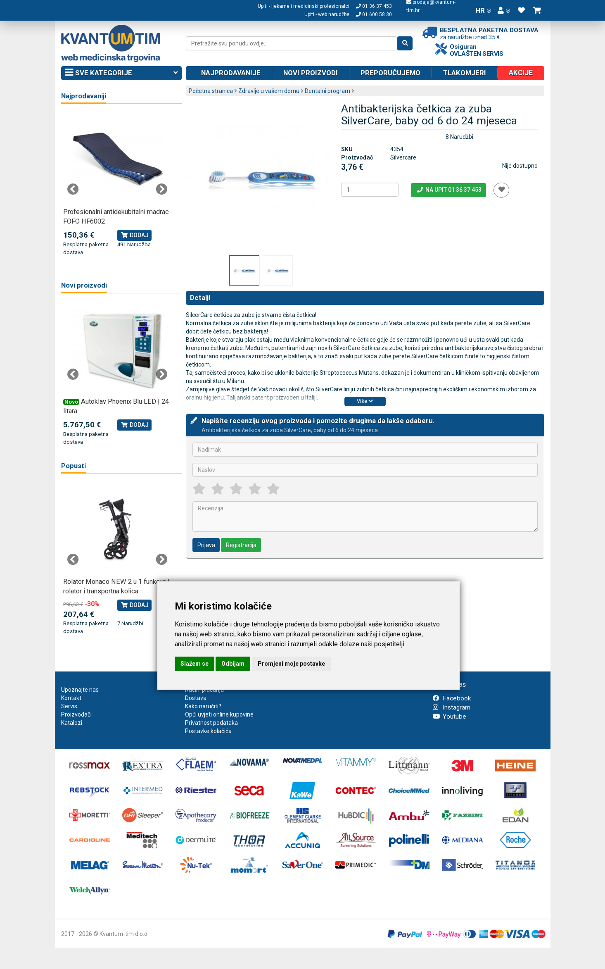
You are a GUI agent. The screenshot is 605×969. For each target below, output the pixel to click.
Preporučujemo (390, 73)
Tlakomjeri (464, 73)
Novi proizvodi (310, 73)
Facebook (452, 698)
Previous (73, 189)
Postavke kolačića (208, 731)
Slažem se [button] (194, 663)
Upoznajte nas (80, 689)
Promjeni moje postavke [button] (291, 663)
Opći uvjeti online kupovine (219, 714)
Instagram (451, 707)
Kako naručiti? (203, 706)
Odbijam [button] (232, 663)
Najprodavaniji (83, 96)
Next (161, 189)
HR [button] (483, 10)
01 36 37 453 (374, 6)
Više (365, 401)
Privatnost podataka (211, 722)
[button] (503, 10)
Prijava (206, 545)
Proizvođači (76, 714)
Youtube (449, 716)
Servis (69, 706)
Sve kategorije (121, 73)
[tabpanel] (117, 185)
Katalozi (71, 722)
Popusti (73, 466)
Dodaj (134, 235)
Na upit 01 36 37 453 (449, 189)
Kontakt (71, 698)
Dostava (195, 698)
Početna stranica (211, 91)
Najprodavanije (231, 73)
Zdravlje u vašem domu (268, 91)
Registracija (241, 545)
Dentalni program (327, 91)
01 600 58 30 (374, 14)
